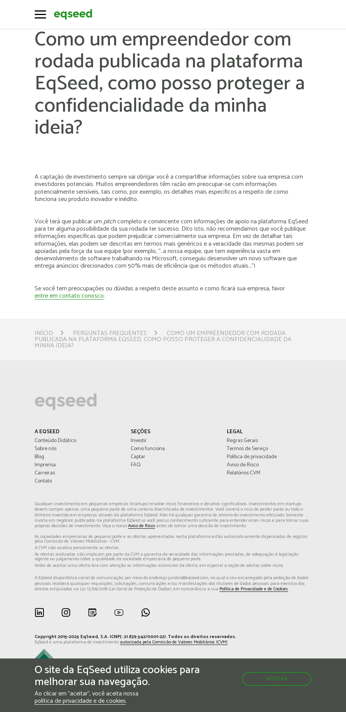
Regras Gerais (242, 441)
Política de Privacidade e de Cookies (254, 589)
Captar (138, 457)
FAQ (136, 465)
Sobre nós (46, 449)
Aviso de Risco (243, 465)
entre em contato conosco (69, 296)
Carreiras (45, 473)
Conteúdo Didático (55, 441)
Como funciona (148, 449)
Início (44, 333)
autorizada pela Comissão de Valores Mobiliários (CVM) (174, 642)
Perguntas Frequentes (110, 333)
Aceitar (277, 679)
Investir (139, 441)
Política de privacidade (252, 457)
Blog (39, 457)
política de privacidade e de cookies (80, 701)
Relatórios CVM (243, 473)
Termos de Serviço (247, 449)
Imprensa (45, 465)
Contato (43, 481)
